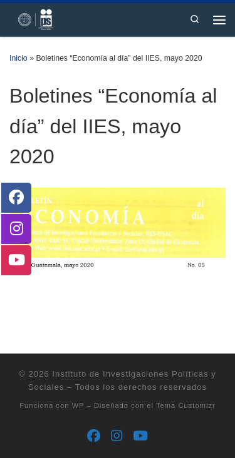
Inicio (18, 58)
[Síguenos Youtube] (140, 436)
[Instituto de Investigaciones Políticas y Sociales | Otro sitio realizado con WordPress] (32, 18)
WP (78, 405)
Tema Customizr (186, 405)
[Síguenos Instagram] (116, 436)
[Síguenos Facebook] (93, 436)
